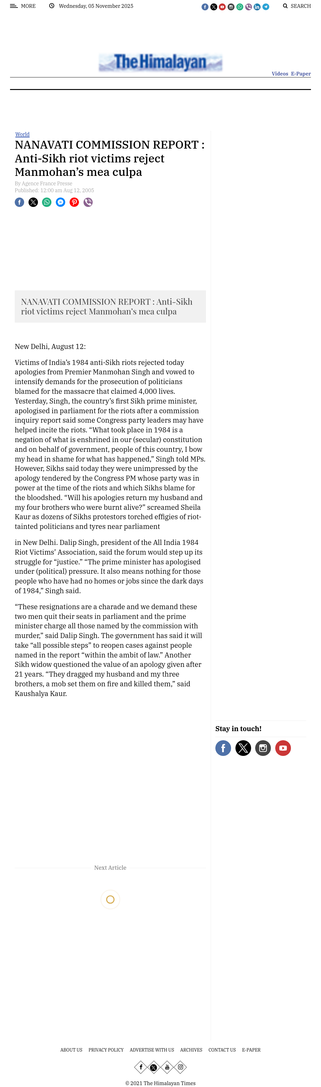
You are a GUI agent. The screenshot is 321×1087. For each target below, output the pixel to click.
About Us (71, 1050)
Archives (191, 1050)
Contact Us (222, 1050)
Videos (280, 74)
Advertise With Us (152, 1050)
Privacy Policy (106, 1050)
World (22, 134)
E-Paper (301, 74)
